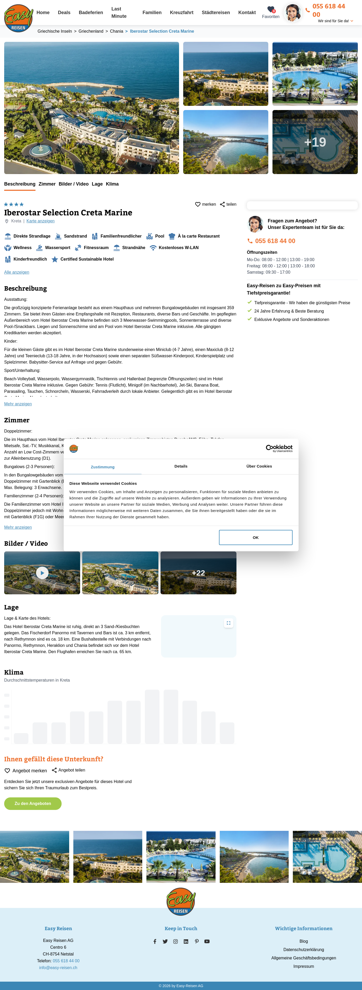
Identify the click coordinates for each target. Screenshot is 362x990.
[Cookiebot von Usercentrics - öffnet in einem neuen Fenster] (270, 449)
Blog (304, 941)
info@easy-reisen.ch (58, 967)
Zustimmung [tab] (103, 466)
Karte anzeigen (41, 221)
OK (256, 537)
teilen (227, 204)
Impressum (303, 966)
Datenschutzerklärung (303, 949)
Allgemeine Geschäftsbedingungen (303, 958)
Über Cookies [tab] (259, 466)
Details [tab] (181, 466)
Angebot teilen (68, 770)
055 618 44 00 (325, 10)
